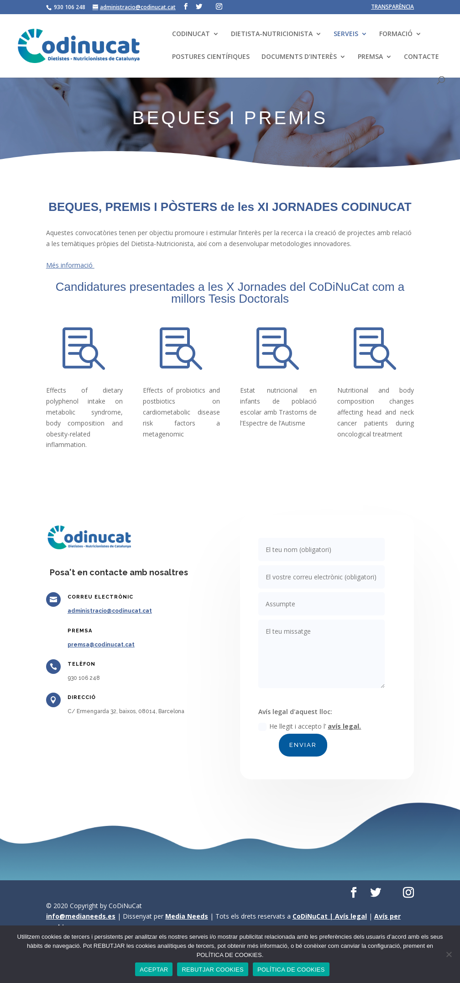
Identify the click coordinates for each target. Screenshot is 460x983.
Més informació (70, 265)
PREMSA (370, 57)
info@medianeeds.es (80, 916)
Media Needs (186, 916)
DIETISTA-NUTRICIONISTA (272, 34)
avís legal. (341, 712)
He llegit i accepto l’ (313, 713)
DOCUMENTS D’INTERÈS (299, 57)
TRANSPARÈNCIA (392, 7)
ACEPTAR (154, 969)
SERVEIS (346, 34)
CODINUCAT (191, 34)
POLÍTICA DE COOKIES (291, 969)
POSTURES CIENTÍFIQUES (211, 57)
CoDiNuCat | (314, 916)
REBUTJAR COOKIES (212, 969)
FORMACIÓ (396, 34)
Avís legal (351, 916)
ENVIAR (307, 728)
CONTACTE (421, 57)
